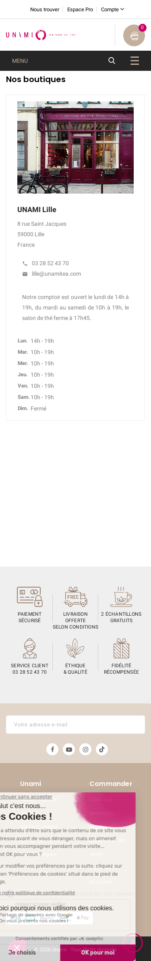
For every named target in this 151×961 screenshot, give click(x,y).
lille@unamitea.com (51, 273)
